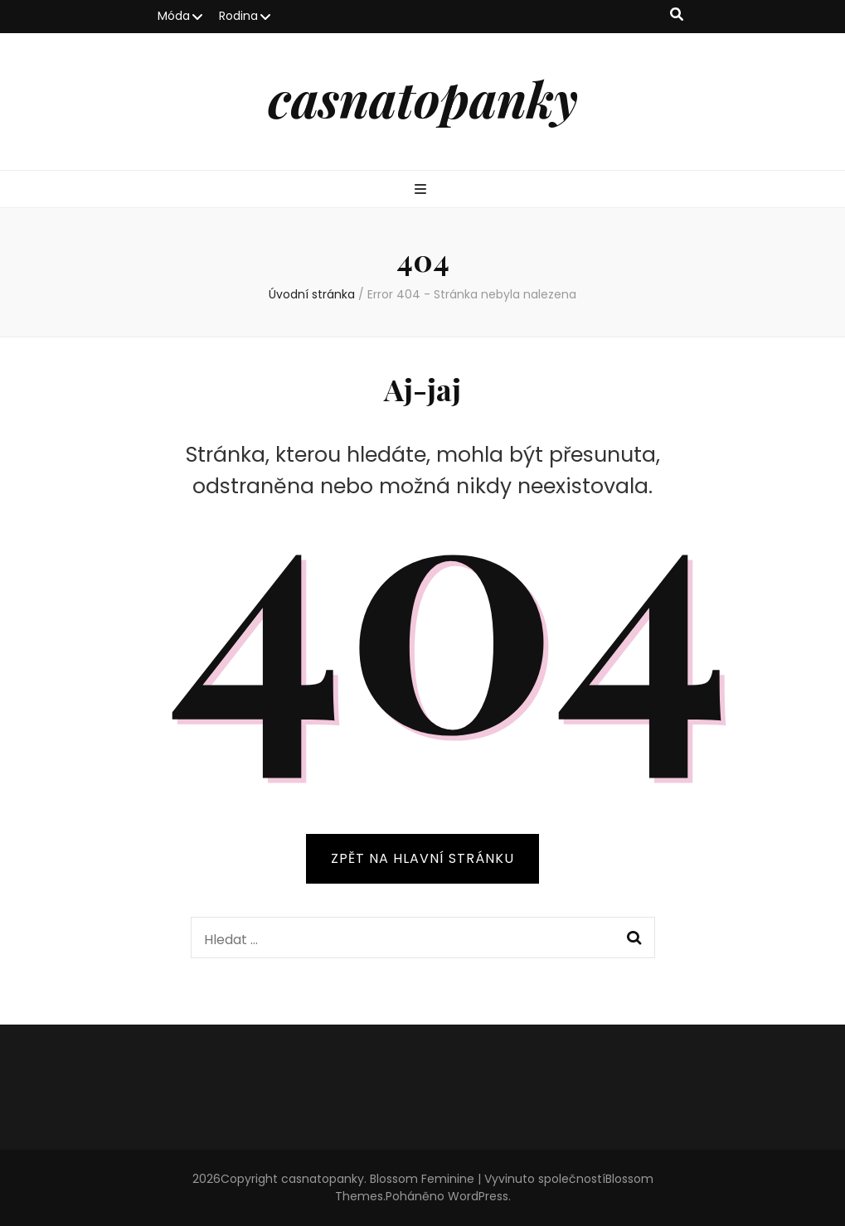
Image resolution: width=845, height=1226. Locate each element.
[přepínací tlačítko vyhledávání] (676, 15)
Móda (174, 15)
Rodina (238, 15)
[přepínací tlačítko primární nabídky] (422, 190)
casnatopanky (423, 98)
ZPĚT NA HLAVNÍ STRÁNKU (422, 858)
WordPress (478, 1196)
